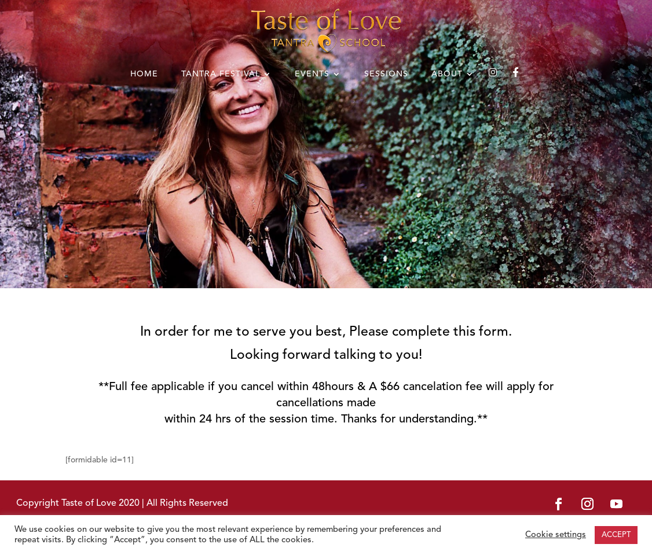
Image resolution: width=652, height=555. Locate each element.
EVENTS (312, 74)
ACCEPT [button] (616, 535)
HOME (144, 74)
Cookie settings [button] (555, 535)
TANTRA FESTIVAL (220, 74)
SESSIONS (386, 74)
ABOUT (447, 74)
